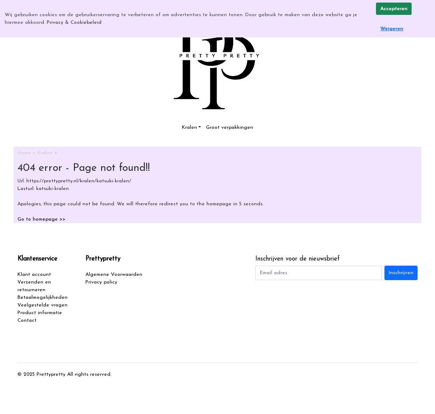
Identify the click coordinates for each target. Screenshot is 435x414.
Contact (27, 320)
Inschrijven (401, 272)
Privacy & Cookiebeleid (74, 22)
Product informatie (39, 312)
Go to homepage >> (41, 219)
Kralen (189, 127)
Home (25, 153)
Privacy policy (101, 282)
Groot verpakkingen (229, 127)
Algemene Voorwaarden (113, 274)
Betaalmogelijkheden (42, 297)
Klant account (34, 274)
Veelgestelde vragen (42, 305)
